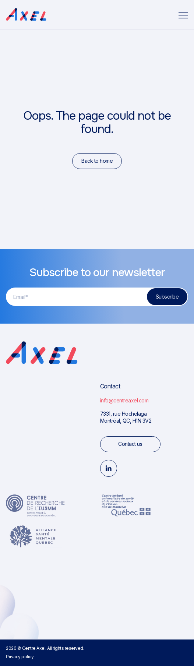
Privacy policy (19, 656)
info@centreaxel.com (124, 400)
